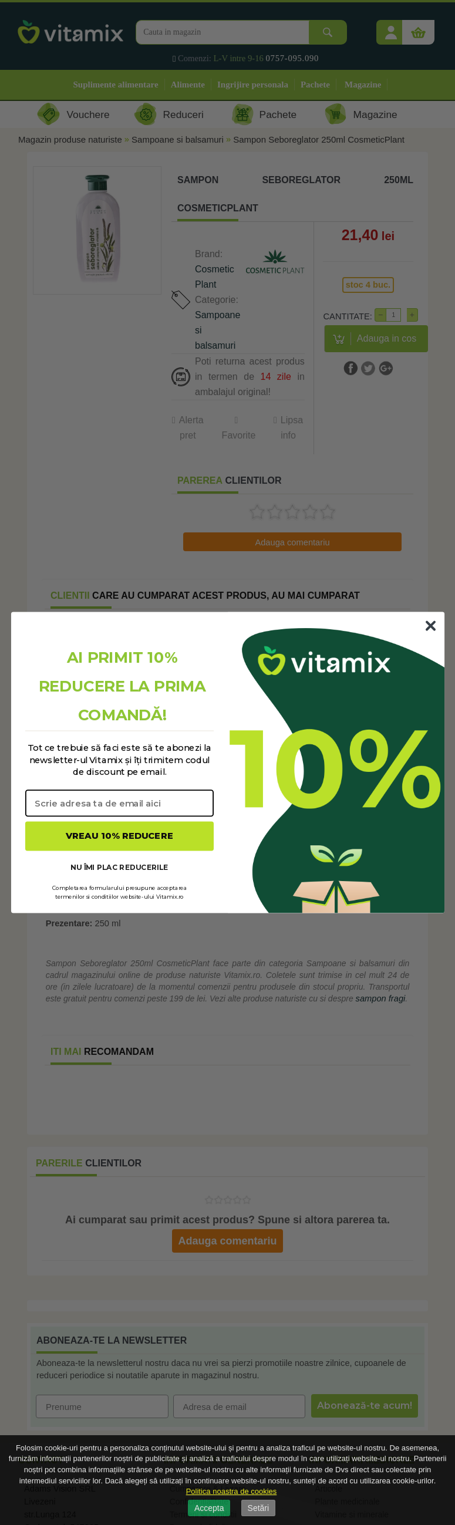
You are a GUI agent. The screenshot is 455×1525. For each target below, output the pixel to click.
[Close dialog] (430, 625)
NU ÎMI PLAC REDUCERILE (119, 866)
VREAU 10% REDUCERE (119, 836)
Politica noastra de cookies (231, 1491)
